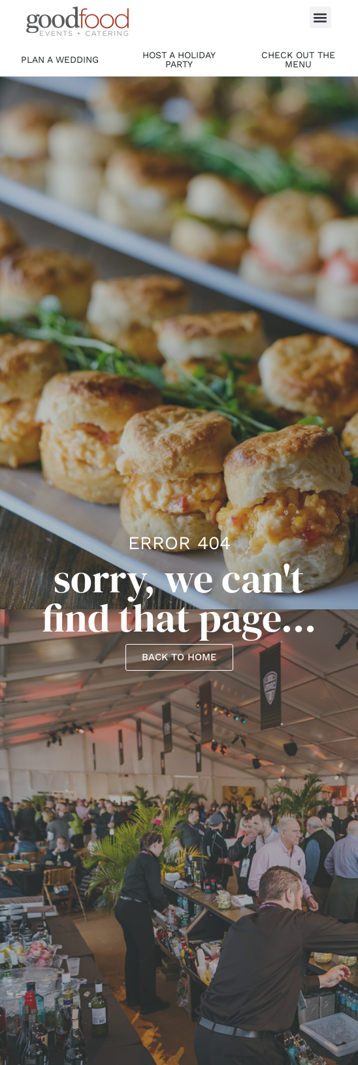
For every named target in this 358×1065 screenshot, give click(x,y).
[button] (320, 17)
